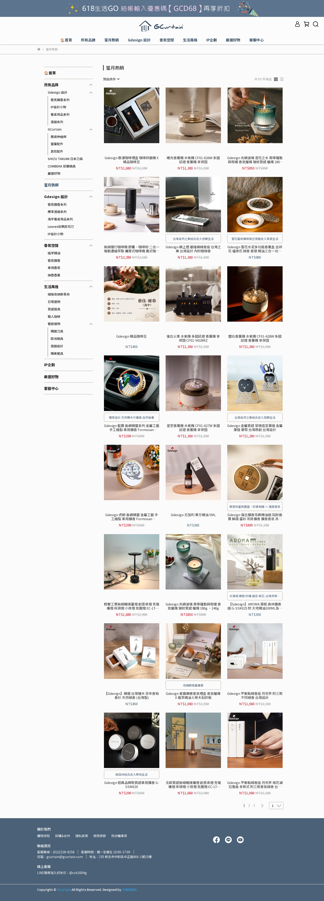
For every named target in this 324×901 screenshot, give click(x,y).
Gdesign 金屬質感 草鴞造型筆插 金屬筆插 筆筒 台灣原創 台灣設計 (255, 428)
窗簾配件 (57, 144)
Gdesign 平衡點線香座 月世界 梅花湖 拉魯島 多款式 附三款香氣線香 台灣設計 (255, 785)
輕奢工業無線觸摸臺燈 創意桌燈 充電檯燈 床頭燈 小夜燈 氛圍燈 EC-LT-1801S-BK (131, 606)
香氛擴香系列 (60, 99)
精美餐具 (57, 353)
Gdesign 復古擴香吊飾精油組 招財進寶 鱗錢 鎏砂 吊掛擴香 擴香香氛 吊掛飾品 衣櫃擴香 (254, 517)
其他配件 (57, 151)
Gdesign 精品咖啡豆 (131, 336)
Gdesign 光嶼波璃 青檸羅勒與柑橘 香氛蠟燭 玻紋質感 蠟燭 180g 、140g (193, 606)
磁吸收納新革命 (59, 294)
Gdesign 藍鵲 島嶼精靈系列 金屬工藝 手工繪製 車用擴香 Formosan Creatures (131, 428)
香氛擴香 (54, 260)
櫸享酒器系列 (57, 211)
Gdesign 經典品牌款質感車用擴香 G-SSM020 (131, 785)
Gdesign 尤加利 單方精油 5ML (193, 515)
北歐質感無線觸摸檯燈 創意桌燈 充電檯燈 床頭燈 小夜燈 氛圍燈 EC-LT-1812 (193, 785)
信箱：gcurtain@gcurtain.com (60, 856)
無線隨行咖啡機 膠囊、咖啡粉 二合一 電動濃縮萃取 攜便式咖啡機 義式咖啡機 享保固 (131, 249)
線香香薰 (54, 275)
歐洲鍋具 (57, 338)
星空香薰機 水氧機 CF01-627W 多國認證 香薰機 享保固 (193, 428)
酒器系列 (57, 122)
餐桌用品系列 (60, 114)
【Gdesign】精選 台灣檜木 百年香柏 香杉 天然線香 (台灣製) (131, 695)
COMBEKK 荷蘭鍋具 (62, 166)
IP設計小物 (58, 107)
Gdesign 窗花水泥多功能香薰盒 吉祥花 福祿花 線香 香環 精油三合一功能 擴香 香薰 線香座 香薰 (254, 249)
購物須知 (43, 835)
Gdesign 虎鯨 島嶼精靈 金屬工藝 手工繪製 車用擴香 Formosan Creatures (131, 517)
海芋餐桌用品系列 (60, 219)
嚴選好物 (54, 173)
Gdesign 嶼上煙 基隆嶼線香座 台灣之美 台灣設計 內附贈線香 (193, 249)
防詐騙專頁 (119, 835)
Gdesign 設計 (57, 92)
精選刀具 (57, 331)
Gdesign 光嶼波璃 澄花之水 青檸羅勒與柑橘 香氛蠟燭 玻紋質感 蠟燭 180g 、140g (255, 160)
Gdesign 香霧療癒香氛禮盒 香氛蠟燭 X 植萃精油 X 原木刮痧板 (193, 695)
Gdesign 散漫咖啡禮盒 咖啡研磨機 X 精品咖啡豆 (132, 160)
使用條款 (99, 835)
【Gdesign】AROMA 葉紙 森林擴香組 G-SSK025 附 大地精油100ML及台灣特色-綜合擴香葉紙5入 (254, 606)
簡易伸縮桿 (58, 136)
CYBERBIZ (129, 889)
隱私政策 (81, 835)
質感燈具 (54, 309)
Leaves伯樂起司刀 (61, 226)
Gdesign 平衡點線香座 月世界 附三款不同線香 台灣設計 (255, 695)
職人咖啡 (54, 316)
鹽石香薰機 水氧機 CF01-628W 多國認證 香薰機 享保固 (254, 338)
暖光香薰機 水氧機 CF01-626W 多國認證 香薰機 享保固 (193, 160)
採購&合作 (62, 835)
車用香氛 (54, 267)
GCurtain (55, 129)
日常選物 (54, 301)
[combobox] (111, 79)
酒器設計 (57, 346)
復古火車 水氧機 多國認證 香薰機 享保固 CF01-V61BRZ (193, 338)
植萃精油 (54, 253)
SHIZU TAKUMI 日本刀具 (65, 158)
